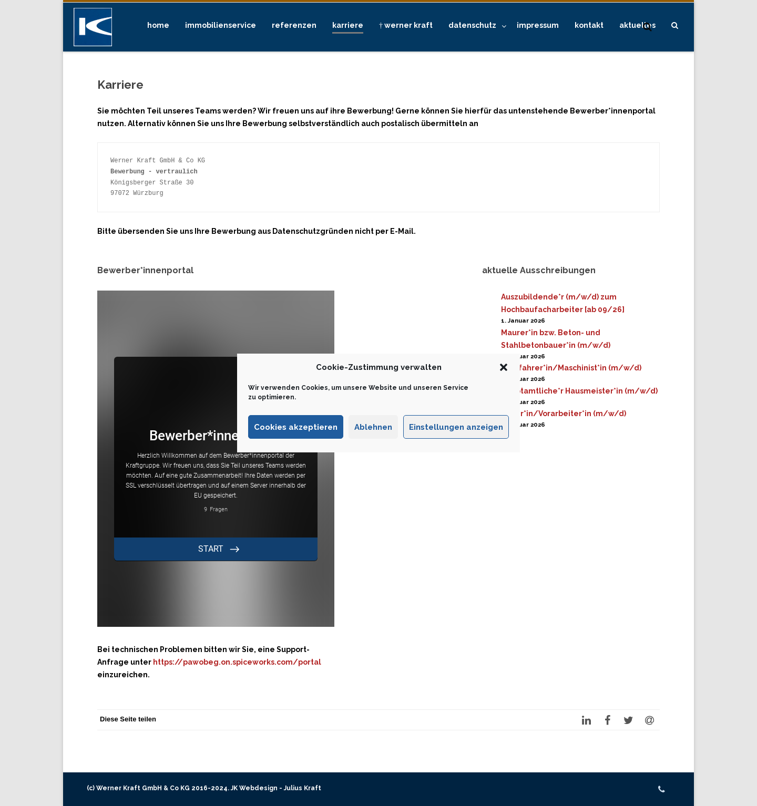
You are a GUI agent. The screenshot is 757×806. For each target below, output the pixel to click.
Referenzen (294, 25)
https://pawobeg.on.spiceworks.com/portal (237, 662)
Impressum (538, 25)
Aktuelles (637, 25)
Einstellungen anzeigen (456, 427)
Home (158, 25)
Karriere (347, 25)
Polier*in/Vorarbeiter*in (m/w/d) (563, 413)
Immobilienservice (220, 25)
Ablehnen (373, 427)
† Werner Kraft (406, 25)
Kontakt (589, 25)
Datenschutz (472, 25)
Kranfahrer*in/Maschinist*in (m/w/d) (571, 368)
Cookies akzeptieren (295, 427)
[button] (503, 367)
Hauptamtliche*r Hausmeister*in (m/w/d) (579, 391)
